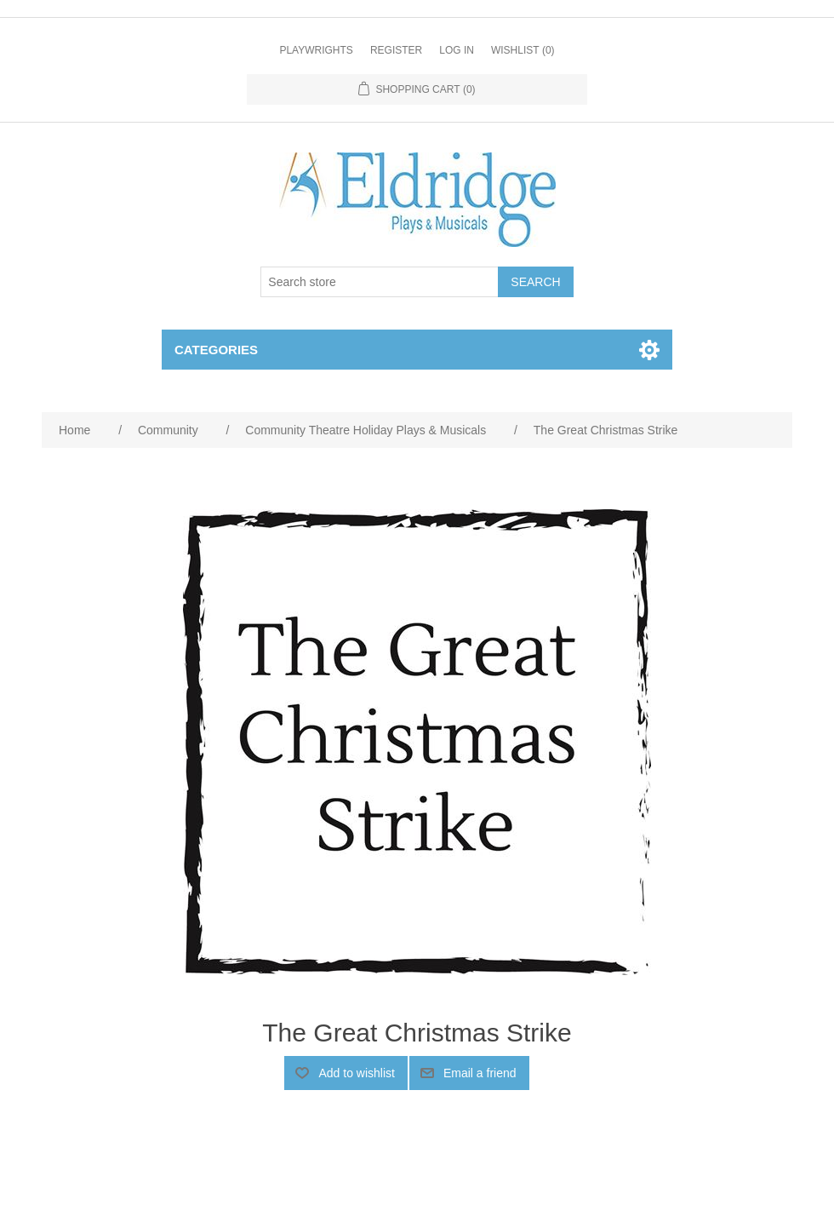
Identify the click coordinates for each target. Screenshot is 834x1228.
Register (396, 50)
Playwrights (315, 50)
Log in (456, 50)
